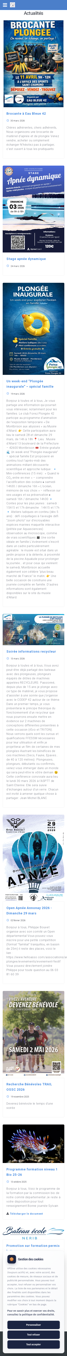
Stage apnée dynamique (26, 259)
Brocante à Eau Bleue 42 (26, 113)
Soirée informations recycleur (31, 651)
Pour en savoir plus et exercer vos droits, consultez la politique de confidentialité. (31, 1312)
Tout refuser (33, 1334)
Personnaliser (33, 1324)
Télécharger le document (24, 1213)
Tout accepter (33, 1344)
